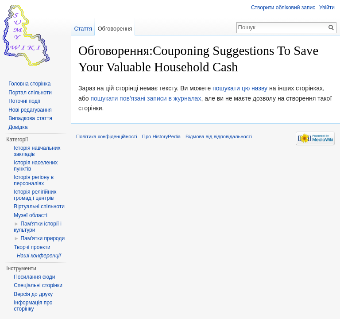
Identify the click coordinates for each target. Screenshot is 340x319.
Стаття (83, 28)
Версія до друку (33, 294)
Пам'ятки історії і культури (38, 227)
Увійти (327, 7)
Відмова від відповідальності (218, 136)
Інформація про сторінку (33, 306)
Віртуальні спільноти (39, 206)
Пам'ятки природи (42, 238)
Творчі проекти (32, 247)
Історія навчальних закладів (37, 151)
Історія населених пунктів (36, 166)
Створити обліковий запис (283, 7)
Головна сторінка (29, 84)
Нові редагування (30, 110)
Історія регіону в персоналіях (34, 180)
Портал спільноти (30, 92)
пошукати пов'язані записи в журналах (145, 98)
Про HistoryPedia (161, 136)
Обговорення (115, 28)
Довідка (17, 127)
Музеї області (30, 215)
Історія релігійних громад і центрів (35, 195)
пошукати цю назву (239, 88)
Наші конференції (39, 256)
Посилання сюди (34, 277)
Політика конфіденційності (106, 136)
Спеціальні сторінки (38, 285)
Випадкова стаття (30, 118)
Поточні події (24, 101)
